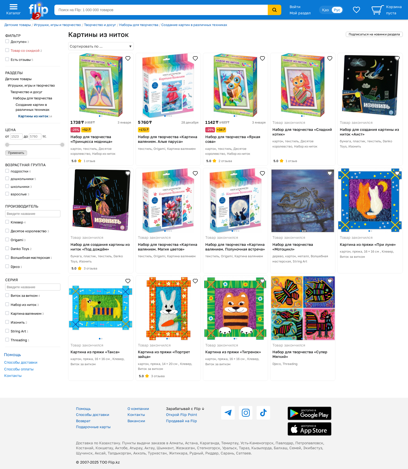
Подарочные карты (93, 427)
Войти (295, 6)
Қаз (325, 10)
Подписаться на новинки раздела (374, 34)
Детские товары (17, 25)
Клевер (17, 222)
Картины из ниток (35, 116)
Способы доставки (20, 362)
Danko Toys (20, 249)
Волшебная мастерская (30, 257)
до (32, 136)
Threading (19, 340)
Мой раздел (300, 13)
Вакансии (136, 421)
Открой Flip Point (181, 414)
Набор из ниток (23, 305)
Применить (16, 153)
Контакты (13, 375)
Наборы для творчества (138, 25)
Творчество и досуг (100, 25)
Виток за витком (24, 295)
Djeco (15, 267)
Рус (337, 10)
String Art (18, 331)
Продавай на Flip (181, 421)
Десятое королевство (29, 231)
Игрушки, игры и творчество (57, 25)
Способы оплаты (19, 369)
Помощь (83, 408)
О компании (138, 408)
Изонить (18, 322)
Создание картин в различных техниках (194, 25)
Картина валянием (26, 313)
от (14, 136)
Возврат (83, 421)
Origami (17, 240)
